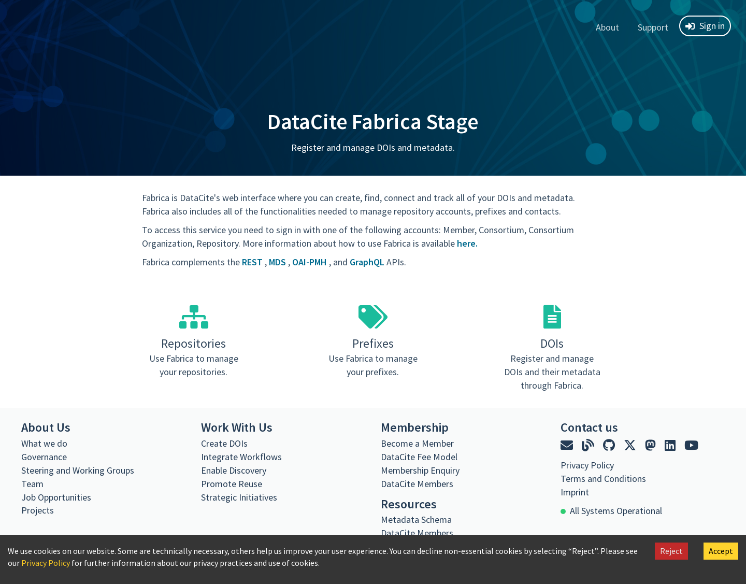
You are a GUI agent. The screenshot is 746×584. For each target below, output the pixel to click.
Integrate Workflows (241, 457)
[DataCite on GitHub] (610, 445)
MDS (278, 262)
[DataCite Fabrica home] (19, 26)
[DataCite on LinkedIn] (671, 445)
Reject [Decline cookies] (671, 551)
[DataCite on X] (631, 445)
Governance (44, 457)
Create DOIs (224, 443)
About (607, 27)
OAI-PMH (310, 262)
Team (32, 484)
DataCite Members (417, 484)
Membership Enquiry (420, 470)
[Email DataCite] (568, 445)
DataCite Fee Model (419, 457)
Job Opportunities (56, 497)
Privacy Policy (45, 563)
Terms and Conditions (603, 479)
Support (653, 27)
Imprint (575, 492)
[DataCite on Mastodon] (651, 445)
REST (253, 262)
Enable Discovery (233, 470)
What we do (44, 443)
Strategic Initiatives (239, 497)
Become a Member (417, 443)
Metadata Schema (416, 519)
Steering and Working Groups (77, 470)
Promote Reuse (231, 484)
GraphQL (368, 262)
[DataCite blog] (589, 445)
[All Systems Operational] (611, 511)
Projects (37, 510)
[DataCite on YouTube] (691, 445)
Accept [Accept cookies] (721, 551)
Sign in (705, 26)
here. (467, 243)
